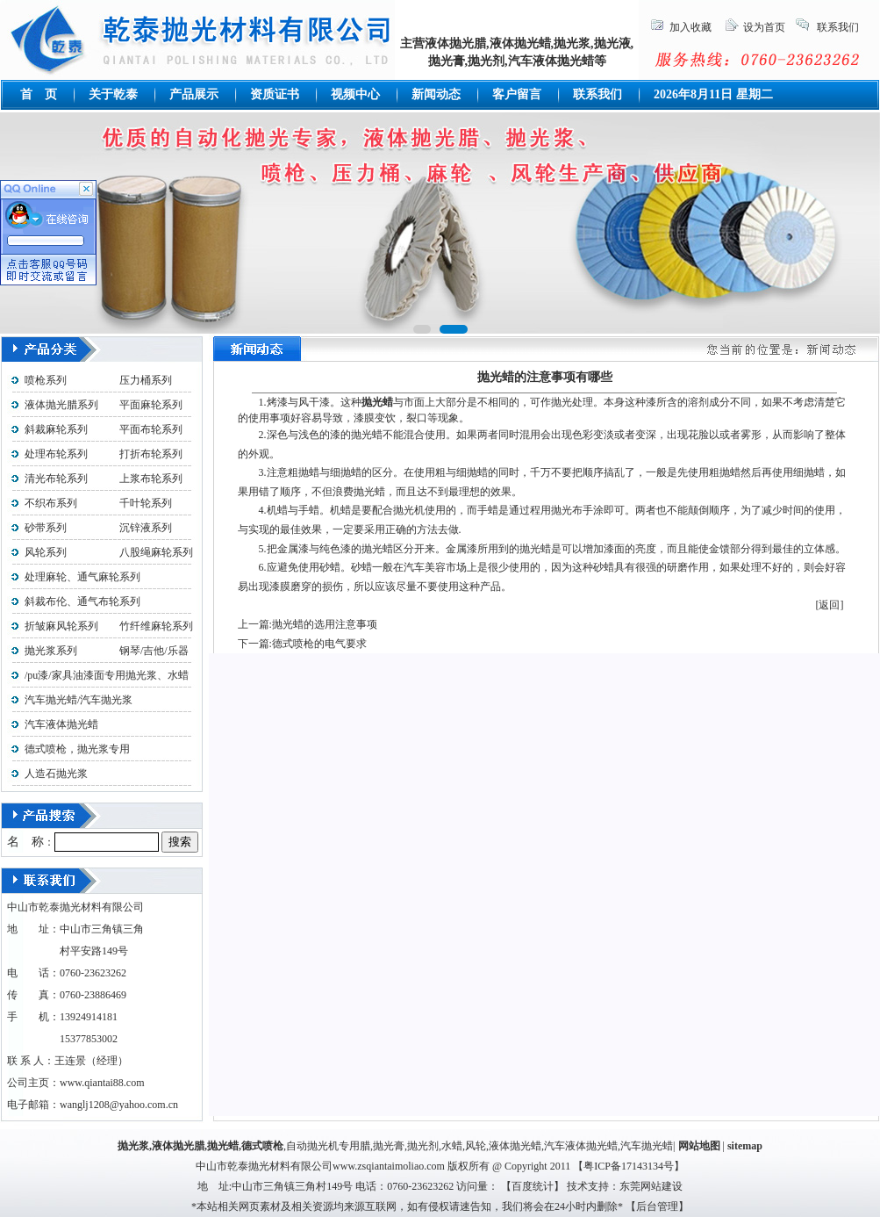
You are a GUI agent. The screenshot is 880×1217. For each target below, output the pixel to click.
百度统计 (533, 1186)
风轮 (475, 1146)
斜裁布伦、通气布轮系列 (82, 601)
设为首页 (764, 27)
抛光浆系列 (51, 651)
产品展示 (193, 94)
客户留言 (516, 94)
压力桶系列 (145, 380)
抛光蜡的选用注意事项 (324, 624)
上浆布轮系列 (150, 478)
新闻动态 (436, 94)
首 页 (38, 94)
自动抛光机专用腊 (328, 1146)
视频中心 (355, 94)
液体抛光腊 (178, 1146)
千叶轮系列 (145, 503)
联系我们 (838, 27)
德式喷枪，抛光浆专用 (77, 749)
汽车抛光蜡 (646, 1146)
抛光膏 (388, 1146)
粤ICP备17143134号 (628, 1166)
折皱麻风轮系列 (61, 626)
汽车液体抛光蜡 (61, 724)
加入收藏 (690, 27)
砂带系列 (46, 528)
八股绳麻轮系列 (151, 552)
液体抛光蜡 (515, 1146)
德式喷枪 (262, 1146)
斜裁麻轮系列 (56, 429)
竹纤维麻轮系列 (156, 626)
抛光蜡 (223, 1146)
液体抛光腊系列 (61, 405)
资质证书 (274, 94)
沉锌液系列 (145, 528)
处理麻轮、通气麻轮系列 (82, 577)
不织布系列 (51, 503)
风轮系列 (46, 552)
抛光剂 (423, 1146)
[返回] (830, 605)
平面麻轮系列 (150, 405)
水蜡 (451, 1146)
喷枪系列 (46, 380)
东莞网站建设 (651, 1186)
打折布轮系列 (150, 454)
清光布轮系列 (56, 478)
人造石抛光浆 (56, 773)
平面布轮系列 (150, 429)
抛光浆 (133, 1146)
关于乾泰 (113, 94)
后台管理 (657, 1206)
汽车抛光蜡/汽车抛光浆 (78, 700)
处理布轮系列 (56, 454)
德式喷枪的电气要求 (319, 643)
